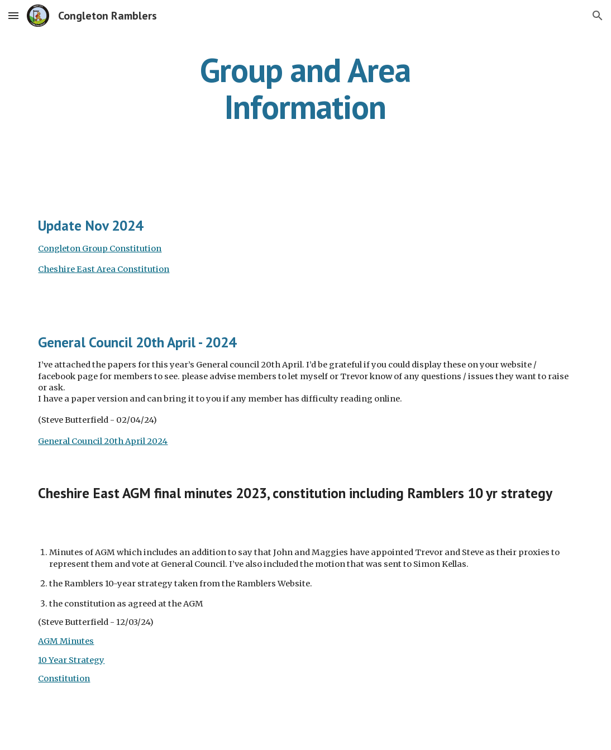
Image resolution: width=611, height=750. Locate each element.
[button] (13, 15)
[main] (305, 88)
